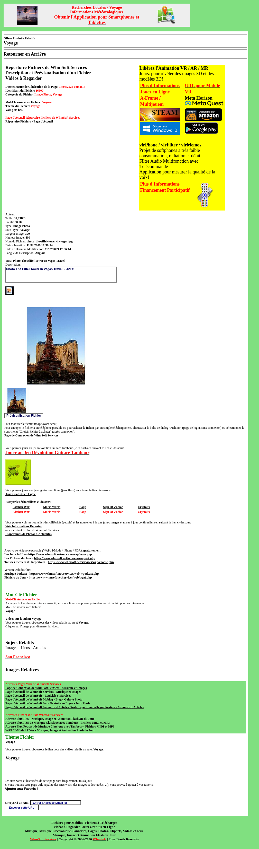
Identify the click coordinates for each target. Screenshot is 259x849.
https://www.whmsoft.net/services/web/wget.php (60, 577)
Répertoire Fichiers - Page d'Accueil (29, 121)
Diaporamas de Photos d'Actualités (28, 534)
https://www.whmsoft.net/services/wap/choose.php (81, 562)
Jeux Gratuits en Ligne (20, 494)
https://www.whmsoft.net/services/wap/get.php (64, 558)
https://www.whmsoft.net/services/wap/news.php (60, 554)
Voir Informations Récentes (23, 526)
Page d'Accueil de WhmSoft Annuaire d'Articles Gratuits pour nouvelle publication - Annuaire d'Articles (74, 707)
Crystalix (144, 507)
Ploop (82, 507)
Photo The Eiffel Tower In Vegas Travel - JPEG (61, 275)
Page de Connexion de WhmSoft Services (31, 435)
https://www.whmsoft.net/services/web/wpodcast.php (64, 573)
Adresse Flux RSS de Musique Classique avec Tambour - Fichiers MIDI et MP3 (57, 722)
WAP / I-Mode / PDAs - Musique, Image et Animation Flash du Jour (50, 730)
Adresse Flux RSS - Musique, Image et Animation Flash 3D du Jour (49, 719)
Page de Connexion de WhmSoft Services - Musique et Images (46, 688)
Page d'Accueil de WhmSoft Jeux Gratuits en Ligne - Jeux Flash (47, 703)
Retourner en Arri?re (25, 54)
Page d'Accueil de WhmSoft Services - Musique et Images (43, 692)
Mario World (51, 507)
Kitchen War (21, 507)
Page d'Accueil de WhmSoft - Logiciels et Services (38, 695)
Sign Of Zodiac (113, 507)
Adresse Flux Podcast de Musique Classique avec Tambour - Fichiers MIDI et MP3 (59, 726)
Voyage (12, 757)
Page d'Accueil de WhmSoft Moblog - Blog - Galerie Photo (43, 699)
